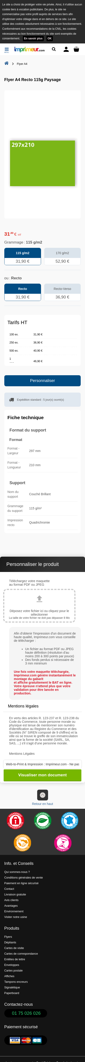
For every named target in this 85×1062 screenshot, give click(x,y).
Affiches (9, 976)
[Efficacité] (63, 843)
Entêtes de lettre (14, 959)
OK (50, 38)
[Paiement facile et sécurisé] (15, 820)
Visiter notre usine (15, 917)
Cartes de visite (14, 948)
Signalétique (12, 987)
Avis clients (11, 900)
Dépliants (10, 942)
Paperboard (11, 993)
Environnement (14, 911)
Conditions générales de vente (23, 877)
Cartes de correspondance (21, 953)
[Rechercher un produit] (54, 49)
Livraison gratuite (15, 894)
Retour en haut (42, 798)
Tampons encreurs (16, 981)
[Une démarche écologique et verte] (42, 820)
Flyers (8, 936)
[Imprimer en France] (69, 820)
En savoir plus (33, 38)
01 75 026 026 (26, 1013)
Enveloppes (11, 965)
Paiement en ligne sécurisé (21, 883)
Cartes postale (13, 970)
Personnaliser (42, 380)
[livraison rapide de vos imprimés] (22, 843)
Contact (9, 888)
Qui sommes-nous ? (17, 872)
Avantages (11, 905)
